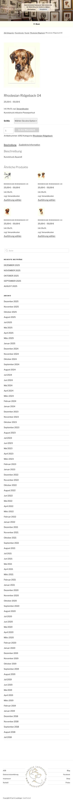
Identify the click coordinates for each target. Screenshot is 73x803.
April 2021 (8, 569)
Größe (7, 121)
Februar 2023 (10, 464)
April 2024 (8, 391)
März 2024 (9, 396)
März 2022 (9, 511)
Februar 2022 (10, 517)
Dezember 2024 (11, 349)
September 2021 (11, 543)
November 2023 (11, 417)
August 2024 (10, 370)
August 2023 (10, 433)
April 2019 (8, 695)
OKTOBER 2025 (11, 276)
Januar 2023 (9, 469)
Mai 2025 (8, 328)
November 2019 (11, 658)
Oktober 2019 (10, 664)
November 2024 (11, 354)
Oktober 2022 (10, 485)
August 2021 (9, 548)
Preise (68, 782)
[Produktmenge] (9, 131)
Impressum (7, 778)
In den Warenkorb (26, 130)
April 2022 (8, 506)
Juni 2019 (8, 685)
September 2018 (11, 727)
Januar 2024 (9, 406)
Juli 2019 (8, 679)
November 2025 (11, 307)
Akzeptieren (43, 9)
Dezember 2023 (11, 412)
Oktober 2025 (10, 312)
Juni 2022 (8, 496)
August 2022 (10, 490)
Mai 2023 (8, 448)
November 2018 (11, 721)
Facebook (66, 774)
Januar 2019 (9, 711)
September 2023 (11, 427)
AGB (4, 770)
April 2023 (8, 454)
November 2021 (11, 532)
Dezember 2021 (11, 527)
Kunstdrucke (19, 33)
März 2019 (8, 700)
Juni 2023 (8, 443)
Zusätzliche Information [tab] (29, 145)
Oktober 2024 (10, 359)
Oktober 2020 (10, 601)
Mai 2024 (8, 385)
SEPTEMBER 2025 (12, 281)
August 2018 (9, 732)
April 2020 (8, 632)
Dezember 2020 (11, 590)
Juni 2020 (8, 622)
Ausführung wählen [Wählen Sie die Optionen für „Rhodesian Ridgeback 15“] (12, 200)
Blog (68, 770)
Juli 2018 (8, 737)
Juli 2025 (8, 322)
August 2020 (10, 611)
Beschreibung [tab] (10, 145)
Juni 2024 (8, 380)
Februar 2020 (10, 643)
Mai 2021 (8, 564)
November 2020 (11, 595)
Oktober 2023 (10, 422)
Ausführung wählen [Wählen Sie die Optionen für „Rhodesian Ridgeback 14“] (46, 236)
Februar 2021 (10, 580)
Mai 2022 (8, 501)
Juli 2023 (8, 438)
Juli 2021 (8, 553)
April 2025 (8, 333)
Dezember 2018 (11, 716)
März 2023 (9, 459)
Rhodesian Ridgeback (37, 33)
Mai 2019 (8, 690)
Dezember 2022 (11, 475)
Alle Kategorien (9, 33)
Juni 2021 (8, 559)
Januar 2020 (9, 648)
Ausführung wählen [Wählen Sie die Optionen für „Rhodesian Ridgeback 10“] (46, 200)
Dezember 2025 (11, 301)
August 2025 (10, 317)
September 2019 (11, 669)
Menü (36, 24)
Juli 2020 (8, 616)
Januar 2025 (9, 343)
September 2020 (11, 606)
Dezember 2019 (11, 653)
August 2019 (9, 674)
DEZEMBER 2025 (12, 265)
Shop (68, 778)
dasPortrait (27, 798)
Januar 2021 (9, 585)
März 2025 (9, 338)
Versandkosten (23, 109)
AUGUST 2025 (10, 286)
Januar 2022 (9, 522)
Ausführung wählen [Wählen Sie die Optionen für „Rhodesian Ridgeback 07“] (12, 236)
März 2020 (9, 637)
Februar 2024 (10, 401)
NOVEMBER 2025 (12, 270)
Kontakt (5, 782)
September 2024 (11, 364)
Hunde (27, 33)
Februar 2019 (10, 706)
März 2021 (8, 574)
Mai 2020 (8, 627)
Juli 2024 (8, 375)
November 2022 (11, 480)
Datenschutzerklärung (10, 774)
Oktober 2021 (10, 538)
